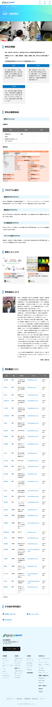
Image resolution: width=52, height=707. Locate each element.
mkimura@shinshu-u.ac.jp (33, 423)
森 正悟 (5, 496)
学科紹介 (7, 6)
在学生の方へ (42, 656)
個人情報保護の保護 (27, 698)
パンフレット (29, 667)
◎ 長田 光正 (6, 415)
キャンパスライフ (6, 677)
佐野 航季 (6, 522)
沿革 (3, 663)
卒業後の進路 (29, 669)
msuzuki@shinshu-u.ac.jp (33, 460)
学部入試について (30, 658)
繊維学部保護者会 (42, 680)
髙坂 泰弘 (6, 430)
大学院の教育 (30, 672)
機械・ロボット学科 (18, 660)
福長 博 (5, 566)
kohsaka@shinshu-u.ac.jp (33, 430)
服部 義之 (6, 481)
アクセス (41, 691)
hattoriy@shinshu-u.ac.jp (33, 481)
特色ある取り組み (6, 675)
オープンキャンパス (30, 660)
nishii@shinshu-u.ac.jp (32, 473)
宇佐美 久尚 (6, 400)
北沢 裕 (5, 581)
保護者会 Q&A (41, 682)
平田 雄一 (6, 558)
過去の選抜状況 (29, 663)
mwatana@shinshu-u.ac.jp (33, 502)
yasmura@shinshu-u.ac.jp (33, 490)
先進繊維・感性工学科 (19, 658)
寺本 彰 (5, 537)
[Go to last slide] (2, 264)
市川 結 (5, 394)
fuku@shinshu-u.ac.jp (32, 566)
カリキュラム (5, 673)
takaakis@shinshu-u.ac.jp (33, 443)
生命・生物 (14, 273)
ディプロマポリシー (6, 660)
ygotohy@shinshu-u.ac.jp (33, 436)
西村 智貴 (6, 549)
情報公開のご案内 (35, 698)
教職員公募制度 (19, 698)
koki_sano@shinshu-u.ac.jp (33, 522)
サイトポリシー (42, 698)
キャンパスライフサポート (43, 662)
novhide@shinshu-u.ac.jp (33, 466)
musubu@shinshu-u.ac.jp (33, 394)
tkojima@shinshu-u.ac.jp (33, 515)
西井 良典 (6, 473)
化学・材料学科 (7, 273)
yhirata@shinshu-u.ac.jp (33, 558)
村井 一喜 (6, 573)
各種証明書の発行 (42, 678)
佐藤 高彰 (6, 443)
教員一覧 (4, 671)
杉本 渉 (5, 453)
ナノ (37, 273)
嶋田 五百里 (6, 532)
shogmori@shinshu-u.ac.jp (33, 496)
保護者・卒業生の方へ (44, 675)
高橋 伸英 (6, 466)
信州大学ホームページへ (11, 698)
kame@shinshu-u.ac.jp (32, 509)
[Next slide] (49, 264)
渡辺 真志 (6, 502)
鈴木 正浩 (6, 460)
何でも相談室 (41, 668)
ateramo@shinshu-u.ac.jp (33, 537)
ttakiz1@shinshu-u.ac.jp (33, 586)
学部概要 (5, 656)
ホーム (3, 6)
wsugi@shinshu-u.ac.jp (32, 453)
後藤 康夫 (6, 436)
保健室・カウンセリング (43, 672)
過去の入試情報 (29, 665)
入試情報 (29, 656)
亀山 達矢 (6, 509)
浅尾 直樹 (6, 379)
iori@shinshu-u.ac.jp (32, 532)
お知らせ (41, 688)
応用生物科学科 (17, 665)
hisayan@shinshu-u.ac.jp (33, 400)
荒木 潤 (5, 387)
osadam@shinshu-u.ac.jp (33, 415)
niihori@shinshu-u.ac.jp (32, 543)
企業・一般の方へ (43, 685)
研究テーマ (17, 668)
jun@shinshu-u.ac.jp (32, 387)
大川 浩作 (6, 408)
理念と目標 (5, 658)
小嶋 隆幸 (6, 515)
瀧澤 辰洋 (6, 586)
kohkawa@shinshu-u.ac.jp (33, 408)
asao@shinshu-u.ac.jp (32, 379)
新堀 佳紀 (6, 543)
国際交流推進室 (41, 670)
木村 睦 (5, 423)
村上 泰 (5, 490)
